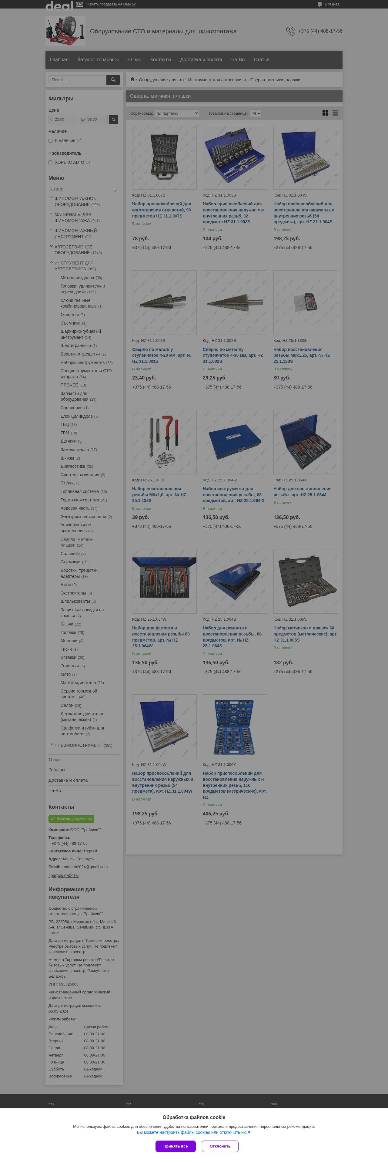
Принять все (175, 1146)
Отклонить (220, 1146)
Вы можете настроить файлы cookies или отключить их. (192, 1132)
